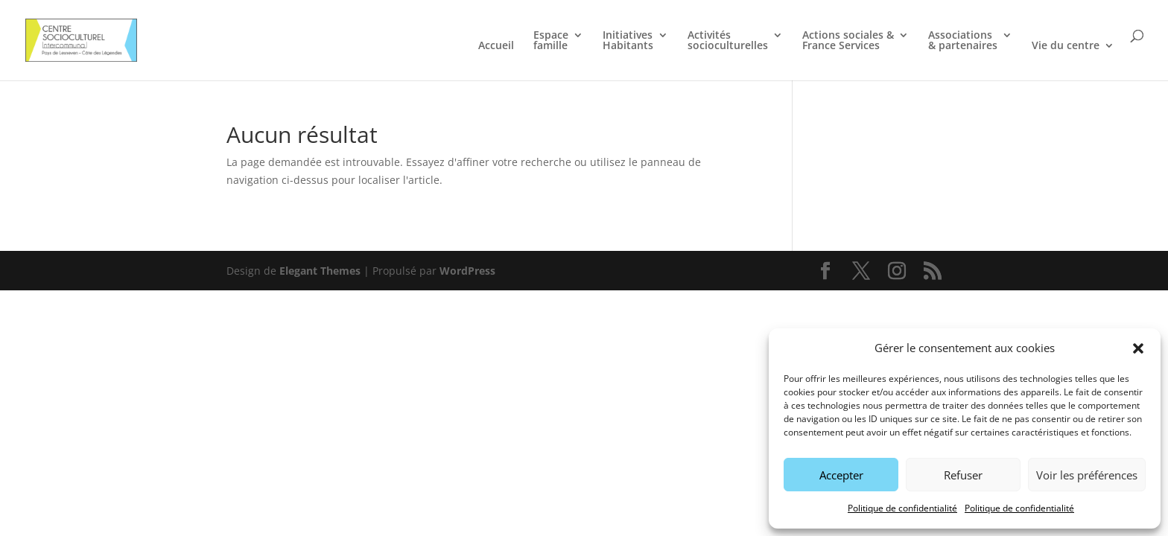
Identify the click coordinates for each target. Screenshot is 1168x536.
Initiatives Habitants (628, 41)
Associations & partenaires (962, 41)
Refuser (963, 475)
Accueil (496, 46)
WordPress (467, 271)
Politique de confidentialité (902, 508)
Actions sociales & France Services (848, 41)
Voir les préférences (1086, 475)
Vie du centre (1065, 46)
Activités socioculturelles (728, 41)
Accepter (841, 475)
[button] (1138, 348)
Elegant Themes (320, 271)
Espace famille (550, 41)
